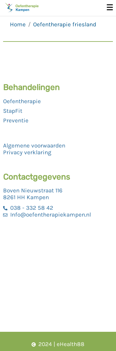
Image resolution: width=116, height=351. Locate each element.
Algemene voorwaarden (34, 145)
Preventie (15, 120)
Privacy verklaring (27, 152)
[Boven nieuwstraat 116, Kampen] (58, 276)
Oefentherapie (22, 101)
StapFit (12, 110)
